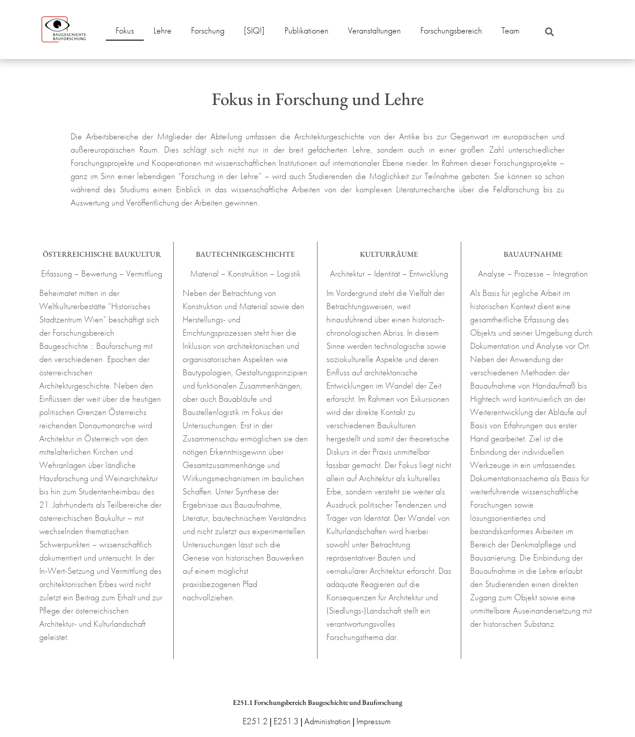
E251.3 (286, 721)
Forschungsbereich (451, 30)
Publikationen (306, 30)
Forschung (207, 30)
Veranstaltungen (374, 30)
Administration (327, 721)
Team (510, 30)
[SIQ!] (254, 30)
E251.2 (255, 721)
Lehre (162, 30)
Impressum (373, 721)
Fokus (125, 30)
